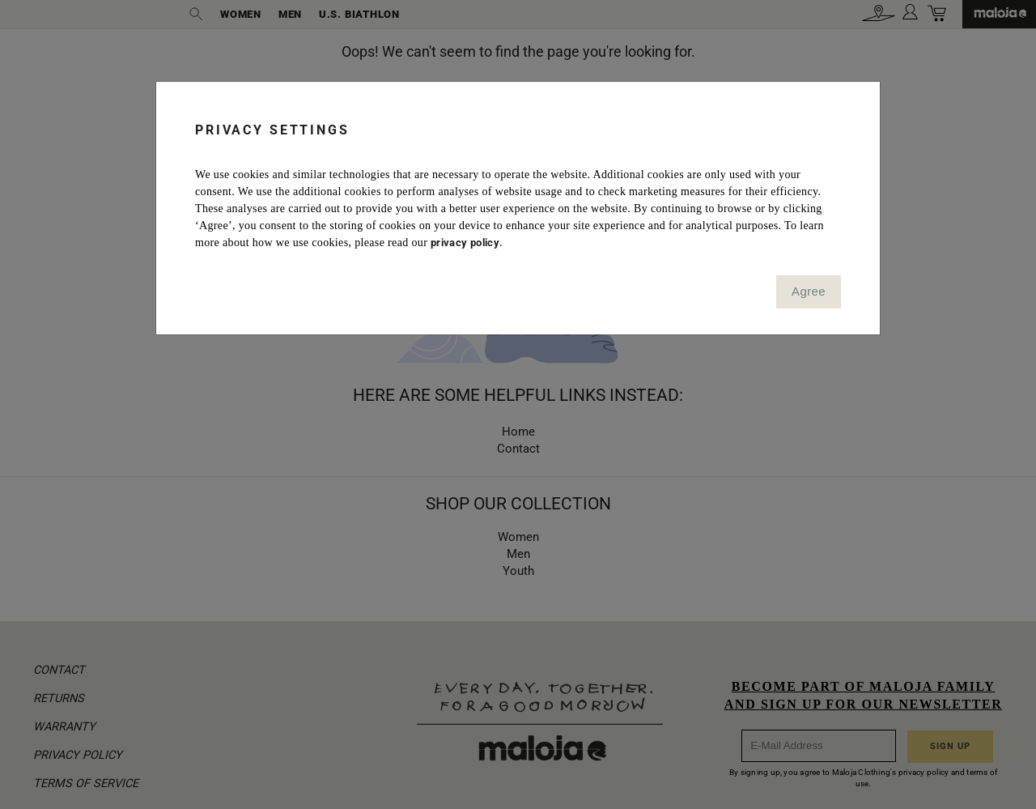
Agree (809, 291)
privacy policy (465, 242)
